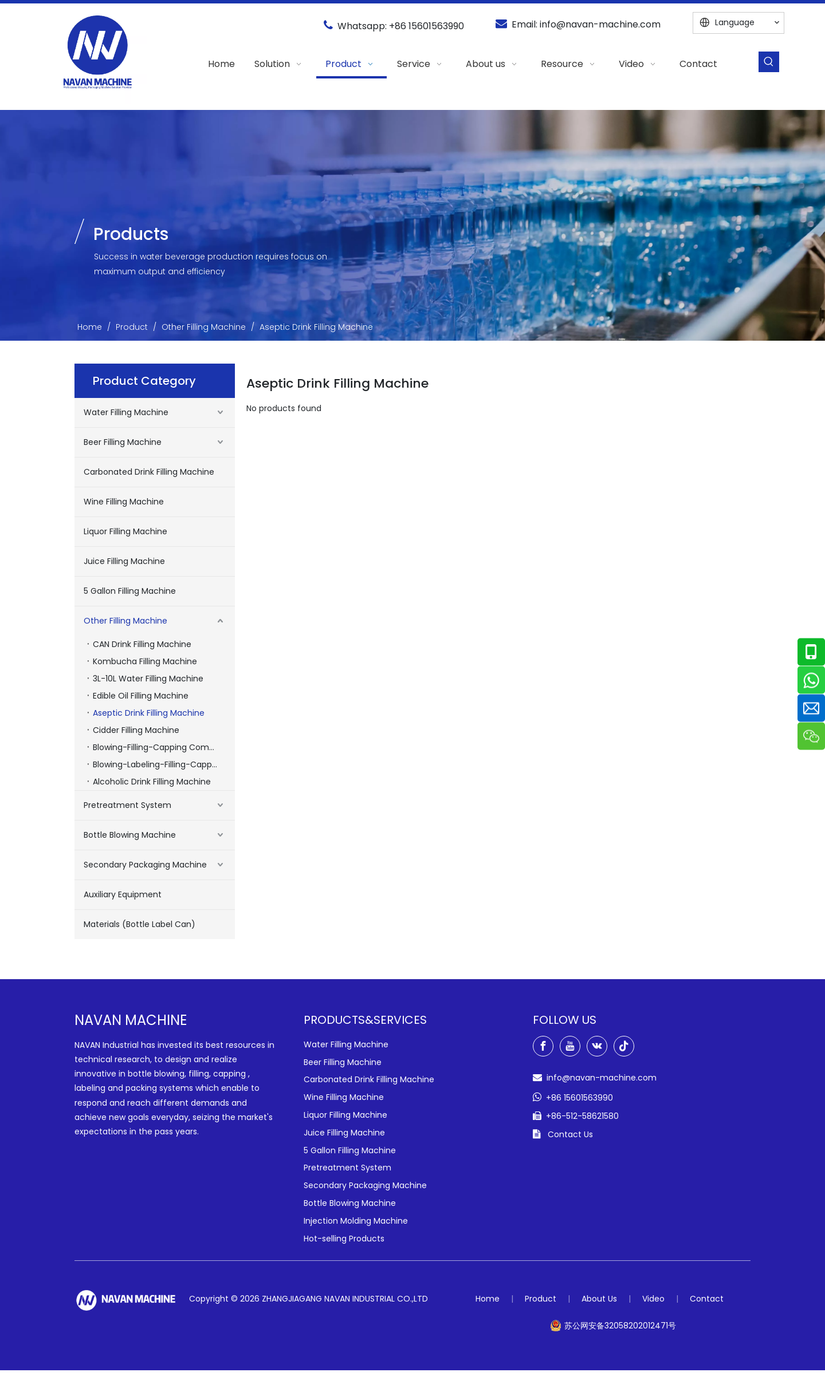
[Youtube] (570, 1046)
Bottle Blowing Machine (130, 835)
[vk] (597, 1046)
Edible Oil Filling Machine (140, 695)
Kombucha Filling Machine (145, 661)
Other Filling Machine (125, 620)
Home (488, 1298)
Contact (707, 1298)
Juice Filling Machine (124, 561)
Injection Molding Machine (356, 1221)
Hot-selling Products (344, 1238)
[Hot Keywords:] (769, 62)
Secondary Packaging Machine (145, 864)
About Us (599, 1298)
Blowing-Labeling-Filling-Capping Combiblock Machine (164, 764)
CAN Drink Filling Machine (142, 644)
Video (653, 1298)
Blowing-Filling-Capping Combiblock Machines (164, 747)
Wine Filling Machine (124, 501)
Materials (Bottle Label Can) (139, 924)
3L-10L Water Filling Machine (148, 678)
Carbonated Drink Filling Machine (149, 472)
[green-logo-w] (126, 1300)
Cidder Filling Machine (136, 730)
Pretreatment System (127, 805)
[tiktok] (624, 1046)
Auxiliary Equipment (123, 894)
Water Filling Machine (126, 412)
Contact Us (570, 1134)
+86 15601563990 (426, 26)
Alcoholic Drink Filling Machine (152, 781)
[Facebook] (543, 1046)
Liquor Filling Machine (125, 531)
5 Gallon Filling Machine (130, 591)
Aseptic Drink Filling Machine (149, 713)
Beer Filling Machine (123, 442)
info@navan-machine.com (600, 24)
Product (540, 1298)
